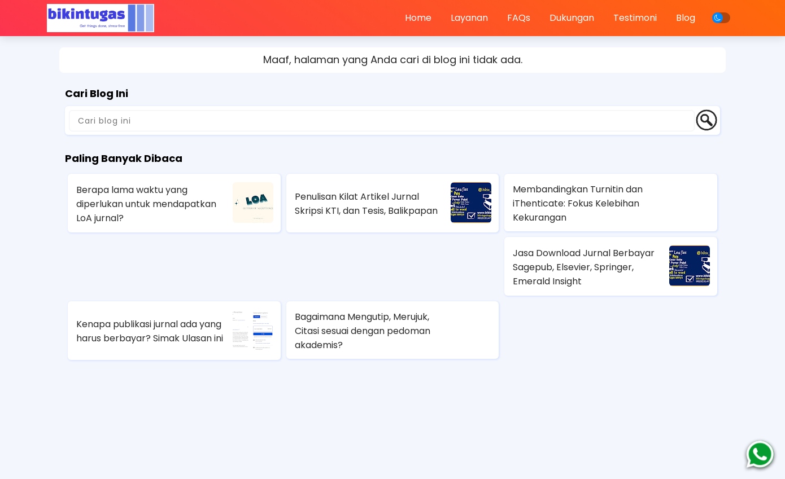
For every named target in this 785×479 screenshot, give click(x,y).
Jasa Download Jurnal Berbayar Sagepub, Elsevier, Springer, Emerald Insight (584, 267)
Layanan (469, 17)
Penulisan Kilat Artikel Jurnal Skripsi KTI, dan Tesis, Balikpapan (366, 203)
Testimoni (635, 17)
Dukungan (572, 17)
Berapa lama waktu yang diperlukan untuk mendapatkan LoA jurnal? (146, 204)
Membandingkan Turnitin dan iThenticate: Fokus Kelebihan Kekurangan (578, 203)
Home (418, 17)
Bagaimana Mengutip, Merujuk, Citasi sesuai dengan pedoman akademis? (362, 330)
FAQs (518, 17)
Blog (685, 17)
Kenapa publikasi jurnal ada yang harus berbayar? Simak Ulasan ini (149, 331)
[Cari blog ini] (382, 120)
